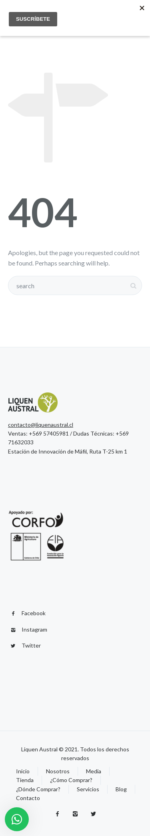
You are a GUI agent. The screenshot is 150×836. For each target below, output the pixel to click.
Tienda (25, 780)
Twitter (31, 645)
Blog (121, 789)
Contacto (28, 797)
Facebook (34, 613)
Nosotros (58, 771)
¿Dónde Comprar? (38, 789)
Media (93, 771)
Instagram (34, 629)
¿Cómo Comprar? (71, 780)
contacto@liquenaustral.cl (40, 424)
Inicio (23, 771)
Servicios (88, 789)
